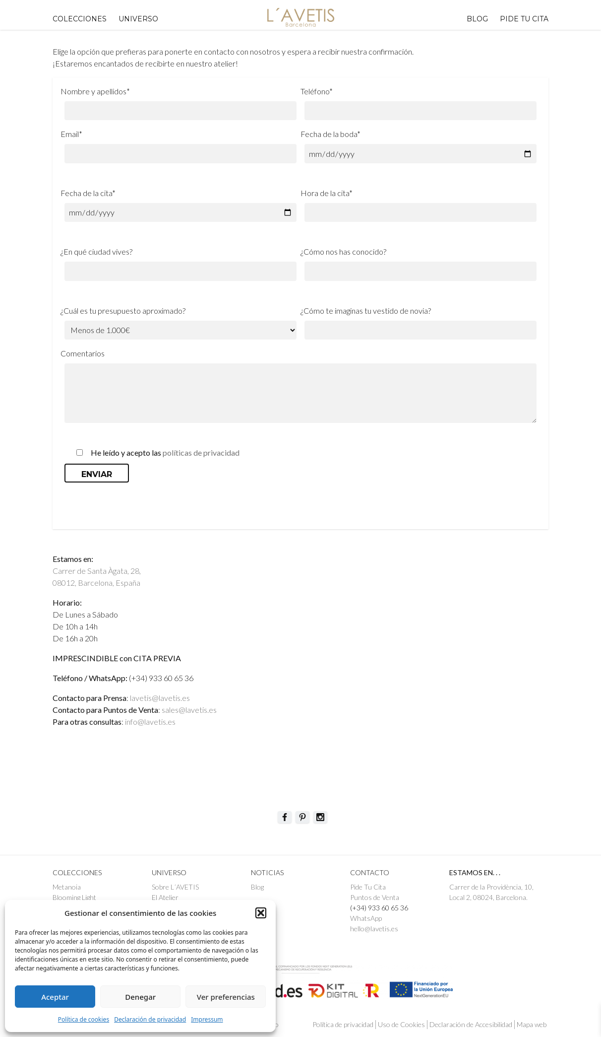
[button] (261, 913)
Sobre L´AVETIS (175, 887)
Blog (477, 18)
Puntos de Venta (374, 897)
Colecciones (80, 18)
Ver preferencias (226, 997)
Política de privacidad (342, 1024)
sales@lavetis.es (189, 709)
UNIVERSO (138, 18)
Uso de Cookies (401, 1024)
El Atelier (165, 897)
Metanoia (67, 887)
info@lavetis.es (150, 721)
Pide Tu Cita (368, 887)
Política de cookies (83, 1019)
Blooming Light (74, 897)
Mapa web (531, 1024)
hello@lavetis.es (374, 928)
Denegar (140, 997)
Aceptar (55, 997)
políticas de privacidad (201, 452)
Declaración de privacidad (150, 1019)
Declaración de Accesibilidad (470, 1024)
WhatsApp (366, 918)
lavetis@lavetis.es (160, 697)
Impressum (207, 1019)
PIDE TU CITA (524, 18)
